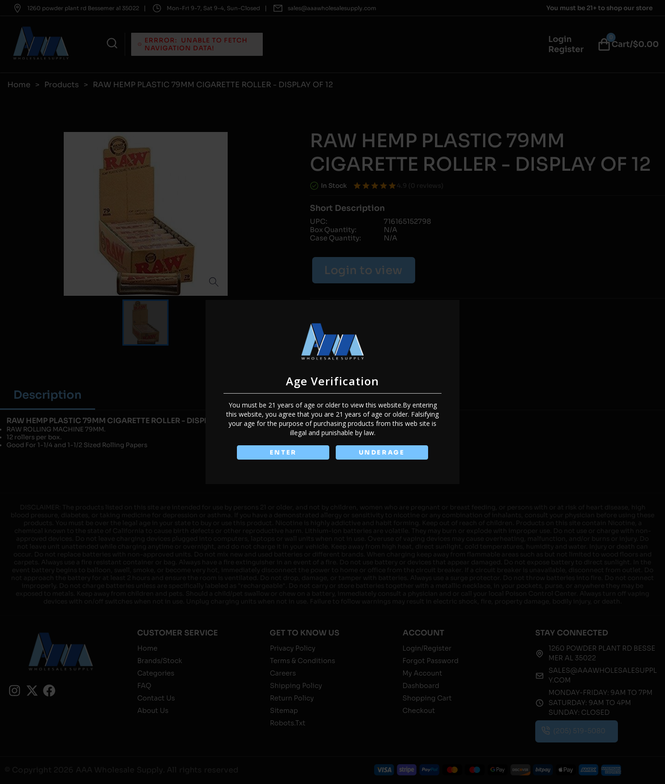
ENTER (283, 452)
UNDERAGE (381, 452)
